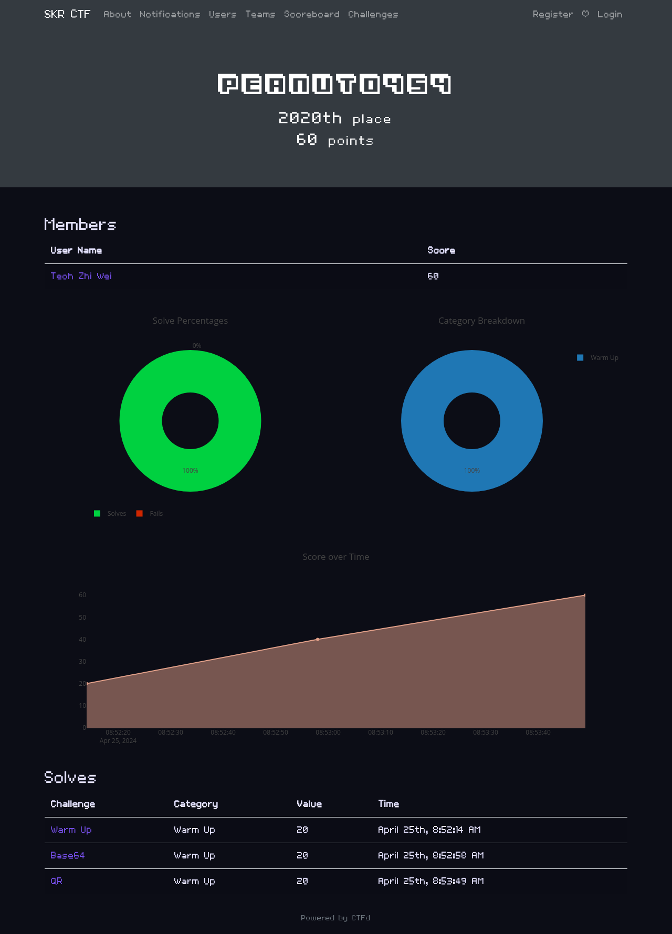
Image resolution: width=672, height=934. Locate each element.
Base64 (68, 856)
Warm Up (71, 830)
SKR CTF (68, 14)
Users (223, 14)
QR (57, 881)
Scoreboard (312, 14)
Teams (261, 14)
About (118, 14)
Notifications (170, 14)
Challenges (374, 14)
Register (553, 14)
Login (610, 14)
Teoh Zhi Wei (81, 276)
